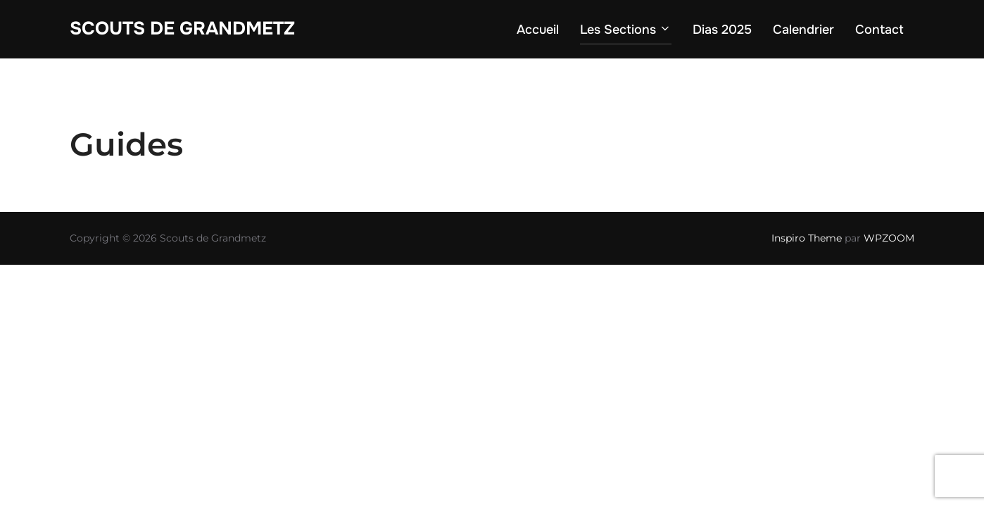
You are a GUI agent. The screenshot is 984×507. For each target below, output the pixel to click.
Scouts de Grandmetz (182, 28)
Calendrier (803, 29)
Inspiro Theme (806, 238)
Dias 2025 (722, 29)
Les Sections (626, 29)
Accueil (538, 29)
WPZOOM (889, 238)
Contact (879, 29)
